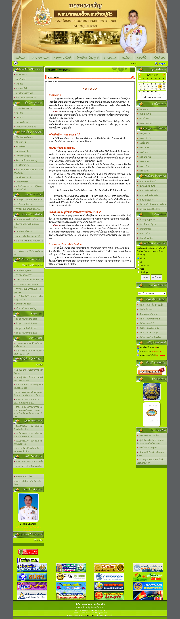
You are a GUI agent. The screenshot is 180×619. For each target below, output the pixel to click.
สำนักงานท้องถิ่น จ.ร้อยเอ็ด (150, 305)
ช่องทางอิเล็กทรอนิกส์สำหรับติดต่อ (27, 483)
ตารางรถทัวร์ (144, 229)
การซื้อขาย (143, 143)
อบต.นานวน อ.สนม (152, 293)
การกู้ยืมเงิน (143, 134)
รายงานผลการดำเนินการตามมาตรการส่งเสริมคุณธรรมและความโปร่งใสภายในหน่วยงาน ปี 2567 (28, 411)
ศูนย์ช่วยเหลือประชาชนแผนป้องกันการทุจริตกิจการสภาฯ (150, 442)
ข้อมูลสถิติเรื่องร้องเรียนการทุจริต (150, 454)
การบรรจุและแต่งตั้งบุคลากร (27, 284)
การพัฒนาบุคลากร (23, 275)
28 (148, 92)
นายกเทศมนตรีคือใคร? (148, 209)
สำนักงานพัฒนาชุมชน (148, 328)
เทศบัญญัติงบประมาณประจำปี (28, 200)
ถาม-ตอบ (142, 109)
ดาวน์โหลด (143, 118)
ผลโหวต (156, 277)
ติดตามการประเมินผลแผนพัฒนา (26, 225)
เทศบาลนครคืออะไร (147, 181)
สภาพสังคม (20, 146)
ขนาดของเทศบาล (146, 186)
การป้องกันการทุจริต (147, 447)
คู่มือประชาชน (21, 182)
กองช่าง (18, 117)
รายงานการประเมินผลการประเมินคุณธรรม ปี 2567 (26, 401)
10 (160, 84)
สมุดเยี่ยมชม (144, 114)
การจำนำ (142, 152)
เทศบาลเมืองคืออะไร (147, 195)
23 (156, 89)
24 (160, 89)
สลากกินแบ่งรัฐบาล (146, 224)
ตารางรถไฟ (143, 233)
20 (144, 89)
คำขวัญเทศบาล (21, 165)
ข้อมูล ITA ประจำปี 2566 (25, 323)
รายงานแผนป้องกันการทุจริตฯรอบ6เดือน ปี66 (28, 386)
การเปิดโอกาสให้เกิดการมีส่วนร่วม (28, 253)
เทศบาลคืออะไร (145, 200)
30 (156, 92)
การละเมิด (143, 171)
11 (164, 84)
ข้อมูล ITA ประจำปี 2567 (25, 328)
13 (144, 86)
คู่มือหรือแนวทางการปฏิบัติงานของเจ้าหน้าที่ (28, 188)
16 (156, 86)
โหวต (145, 277)
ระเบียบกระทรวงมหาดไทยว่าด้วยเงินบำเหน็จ (28, 427)
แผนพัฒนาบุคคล (22, 270)
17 (160, 86)
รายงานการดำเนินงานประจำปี (28, 241)
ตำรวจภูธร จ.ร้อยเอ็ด (147, 314)
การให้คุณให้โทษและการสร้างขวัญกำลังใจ (28, 298)
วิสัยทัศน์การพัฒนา (23, 137)
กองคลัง (18, 113)
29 (152, 92)
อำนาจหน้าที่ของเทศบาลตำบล (151, 204)
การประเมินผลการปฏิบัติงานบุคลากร (27, 290)
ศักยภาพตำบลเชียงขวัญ (25, 160)
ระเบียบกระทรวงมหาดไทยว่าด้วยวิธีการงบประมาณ (28, 435)
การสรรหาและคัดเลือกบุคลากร (28, 280)
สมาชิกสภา (20, 79)
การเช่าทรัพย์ (144, 157)
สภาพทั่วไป (20, 142)
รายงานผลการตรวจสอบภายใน (28, 461)
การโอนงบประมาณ (23, 204)
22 (152, 89)
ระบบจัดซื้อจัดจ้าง (23, 476)
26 (140, 92)
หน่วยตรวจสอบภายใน (25, 127)
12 (140, 86)
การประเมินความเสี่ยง (148, 435)
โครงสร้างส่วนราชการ (25, 98)
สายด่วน (18, 84)
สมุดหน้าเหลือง (145, 238)
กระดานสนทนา (145, 123)
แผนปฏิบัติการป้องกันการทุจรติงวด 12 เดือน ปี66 (28, 379)
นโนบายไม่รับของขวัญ (25, 308)
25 (164, 89)
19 (140, 89)
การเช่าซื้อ (143, 166)
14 (148, 86)
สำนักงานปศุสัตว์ (145, 323)
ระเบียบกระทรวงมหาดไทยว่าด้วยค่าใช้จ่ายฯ (28, 442)
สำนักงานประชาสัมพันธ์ (148, 319)
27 (144, 92)
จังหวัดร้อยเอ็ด (145, 309)
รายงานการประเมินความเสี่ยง (28, 466)
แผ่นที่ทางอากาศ (22, 177)
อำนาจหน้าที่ (20, 88)
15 (152, 86)
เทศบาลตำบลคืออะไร (147, 190)
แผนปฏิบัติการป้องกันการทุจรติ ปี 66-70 (28, 371)
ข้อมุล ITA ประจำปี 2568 (25, 333)
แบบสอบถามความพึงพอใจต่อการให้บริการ (28, 345)
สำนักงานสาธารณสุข (147, 333)
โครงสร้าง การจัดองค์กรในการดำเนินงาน (28, 171)
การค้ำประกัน (144, 138)
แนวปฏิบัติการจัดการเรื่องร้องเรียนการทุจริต (151, 461)
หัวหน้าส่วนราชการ (23, 93)
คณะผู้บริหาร (20, 74)
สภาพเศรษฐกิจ (21, 151)
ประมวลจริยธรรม (22, 304)
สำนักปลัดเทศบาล (23, 108)
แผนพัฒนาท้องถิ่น (23, 231)
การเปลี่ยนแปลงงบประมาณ (27, 209)
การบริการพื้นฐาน (22, 156)
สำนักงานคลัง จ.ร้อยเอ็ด (149, 337)
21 (148, 89)
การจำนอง (143, 147)
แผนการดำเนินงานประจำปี (27, 236)
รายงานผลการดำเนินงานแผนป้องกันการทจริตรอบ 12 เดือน (28, 394)
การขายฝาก (143, 161)
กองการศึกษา (21, 122)
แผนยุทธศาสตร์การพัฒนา (26, 219)
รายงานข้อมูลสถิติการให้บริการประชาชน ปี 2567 (29, 352)
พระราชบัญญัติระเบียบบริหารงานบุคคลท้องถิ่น (28, 450)
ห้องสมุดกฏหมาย (146, 219)
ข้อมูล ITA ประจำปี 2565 (25, 319)
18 (164, 86)
